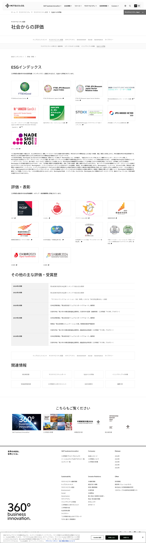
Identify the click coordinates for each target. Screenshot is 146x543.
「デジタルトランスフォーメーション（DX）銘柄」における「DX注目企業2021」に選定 (78, 299)
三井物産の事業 (48, 432)
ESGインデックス (16, 57)
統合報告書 (25, 374)
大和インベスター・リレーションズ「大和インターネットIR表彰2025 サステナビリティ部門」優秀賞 (121, 241)
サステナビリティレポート (57, 374)
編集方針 (120, 384)
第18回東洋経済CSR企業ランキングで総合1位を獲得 (67, 286)
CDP (12, 218)
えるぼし (45, 218)
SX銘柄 (45, 265)
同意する (126, 537)
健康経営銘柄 (111, 218)
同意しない (111, 537)
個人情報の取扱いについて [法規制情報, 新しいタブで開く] (67, 541)
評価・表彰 (30, 57)
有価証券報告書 (26, 384)
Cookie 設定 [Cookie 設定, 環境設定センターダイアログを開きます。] (97, 537)
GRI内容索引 (89, 384)
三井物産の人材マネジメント (57, 384)
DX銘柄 (13, 265)
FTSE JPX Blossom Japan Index (52, 98)
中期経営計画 (78, 432)
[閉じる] (143, 537)
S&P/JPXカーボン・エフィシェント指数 (54, 123)
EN (139, 6)
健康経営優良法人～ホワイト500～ (20, 239)
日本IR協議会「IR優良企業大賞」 (52, 239)
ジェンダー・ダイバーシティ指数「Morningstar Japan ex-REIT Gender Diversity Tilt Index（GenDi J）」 (24, 125)
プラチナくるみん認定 (81, 218)
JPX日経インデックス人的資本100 (117, 123)
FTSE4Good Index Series (18, 98)
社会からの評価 (89, 374)
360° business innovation (20, 432)
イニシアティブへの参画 (120, 374)
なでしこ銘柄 (14, 148)
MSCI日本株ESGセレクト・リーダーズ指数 (119, 99)
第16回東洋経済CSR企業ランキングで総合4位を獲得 (67, 293)
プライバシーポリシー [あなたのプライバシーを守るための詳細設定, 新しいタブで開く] (52, 541)
